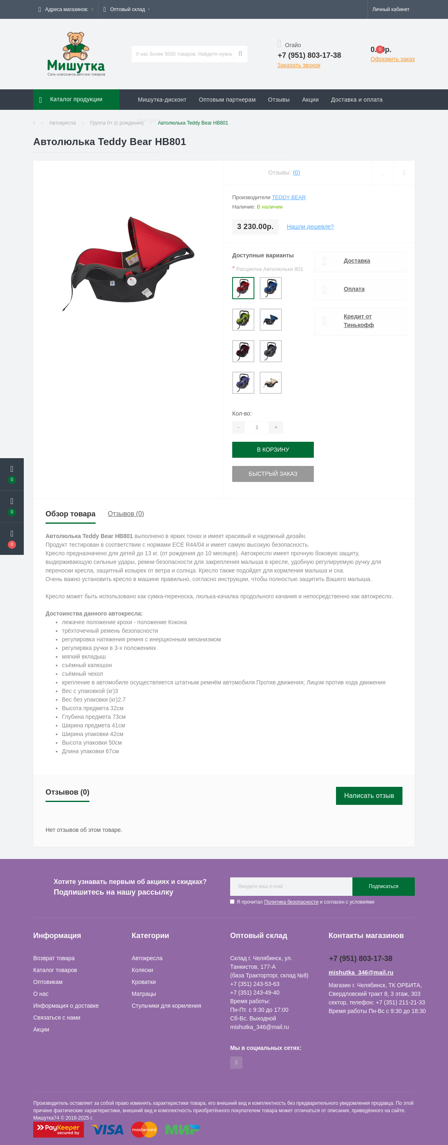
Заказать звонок (298, 65)
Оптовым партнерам (227, 99)
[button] (65, 9)
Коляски (142, 970)
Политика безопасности (291, 902)
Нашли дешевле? (310, 226)
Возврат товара (54, 958)
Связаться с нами (56, 1017)
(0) (296, 172)
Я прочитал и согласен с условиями (305, 902)
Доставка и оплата (357, 99)
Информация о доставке (66, 1005)
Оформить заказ (392, 59)
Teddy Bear (289, 197)
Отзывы (279, 99)
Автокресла (147, 958)
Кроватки (144, 982)
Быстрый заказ (273, 473)
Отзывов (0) (126, 513)
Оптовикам (48, 982)
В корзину (273, 449)
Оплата (354, 289)
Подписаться (383, 886)
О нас (40, 994)
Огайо (289, 45)
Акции (310, 99)
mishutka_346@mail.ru (361, 972)
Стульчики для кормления (166, 1005)
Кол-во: (241, 413)
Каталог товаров (55, 970)
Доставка (357, 260)
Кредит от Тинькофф (359, 320)
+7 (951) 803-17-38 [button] (361, 958)
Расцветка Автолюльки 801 (267, 268)
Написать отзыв (369, 795)
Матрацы (144, 994)
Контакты (151, 120)
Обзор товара (71, 514)
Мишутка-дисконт (162, 99)
